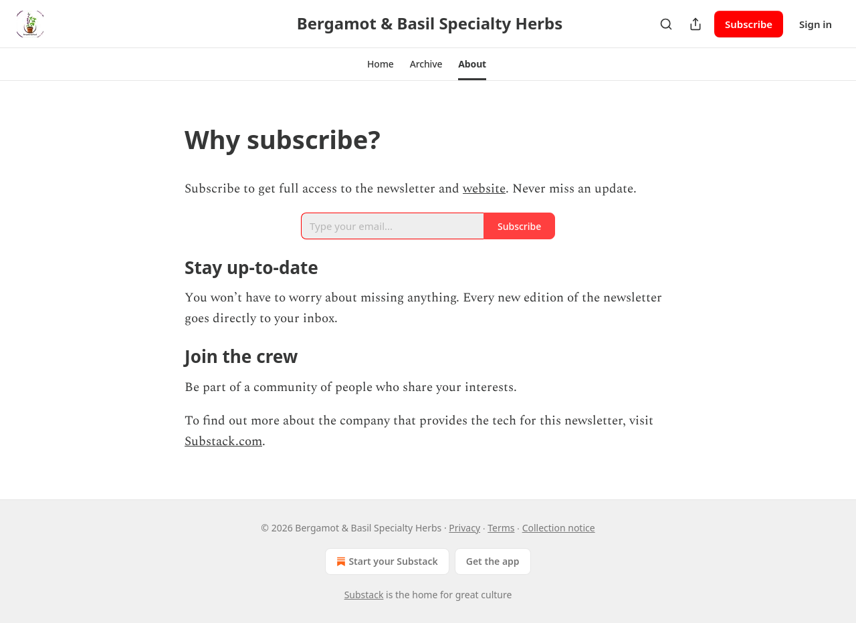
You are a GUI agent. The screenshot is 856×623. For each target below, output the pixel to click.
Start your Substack (385, 561)
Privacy (464, 527)
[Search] (666, 24)
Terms (501, 527)
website (484, 189)
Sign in (815, 24)
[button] (380, 64)
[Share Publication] (695, 24)
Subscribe (748, 24)
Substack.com (223, 441)
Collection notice (558, 527)
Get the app (493, 561)
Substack (364, 594)
